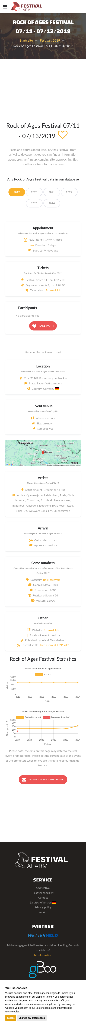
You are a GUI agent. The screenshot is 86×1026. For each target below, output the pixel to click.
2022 (69, 192)
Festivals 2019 (50, 40)
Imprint (43, 912)
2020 (34, 192)
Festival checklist (43, 892)
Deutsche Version (43, 902)
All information (43, 955)
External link (53, 290)
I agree (11, 1017)
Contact (43, 897)
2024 (52, 203)
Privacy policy (42, 907)
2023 (34, 203)
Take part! (43, 326)
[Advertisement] (43, 85)
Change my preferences (32, 1017)
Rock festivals (51, 579)
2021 (52, 192)
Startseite (26, 40)
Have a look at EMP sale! (54, 645)
